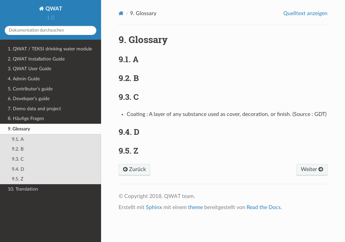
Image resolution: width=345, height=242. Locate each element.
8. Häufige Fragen (26, 118)
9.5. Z (17, 179)
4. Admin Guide (24, 78)
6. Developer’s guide (29, 98)
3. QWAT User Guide (29, 68)
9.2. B (18, 149)
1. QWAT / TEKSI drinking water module (50, 48)
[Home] (121, 13)
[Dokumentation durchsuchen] (50, 30)
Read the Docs (264, 207)
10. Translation (23, 189)
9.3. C (18, 159)
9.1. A (18, 139)
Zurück (134, 169)
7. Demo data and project (34, 108)
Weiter (312, 169)
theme (195, 207)
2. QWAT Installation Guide (36, 59)
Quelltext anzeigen (305, 13)
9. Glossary (19, 128)
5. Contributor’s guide (30, 88)
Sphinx (154, 207)
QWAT (53, 8)
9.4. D (18, 169)
